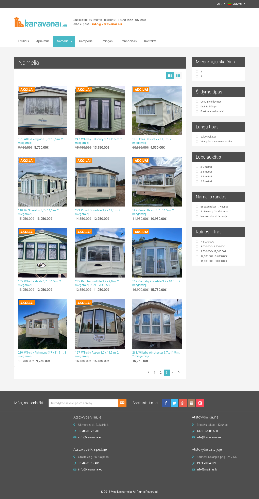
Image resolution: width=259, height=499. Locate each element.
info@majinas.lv (207, 469)
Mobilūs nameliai (121, 491)
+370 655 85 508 (132, 20)
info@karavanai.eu (90, 437)
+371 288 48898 (207, 463)
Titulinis (23, 41)
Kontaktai (150, 41)
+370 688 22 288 (89, 431)
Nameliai (63, 41)
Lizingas (107, 41)
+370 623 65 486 (89, 463)
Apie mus (43, 41)
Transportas (128, 41)
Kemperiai (86, 41)
